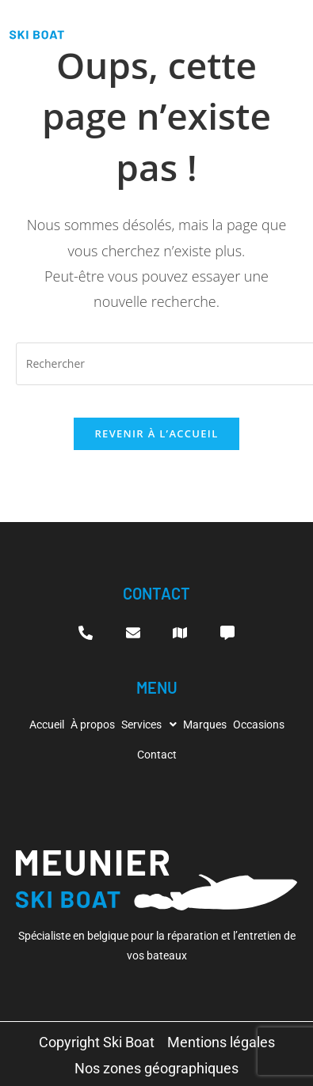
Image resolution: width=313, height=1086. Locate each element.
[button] (149, 724)
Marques (205, 724)
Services (149, 724)
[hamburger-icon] (292, 26)
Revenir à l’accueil (156, 433)
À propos (93, 724)
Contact (157, 754)
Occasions (258, 724)
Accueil (46, 724)
